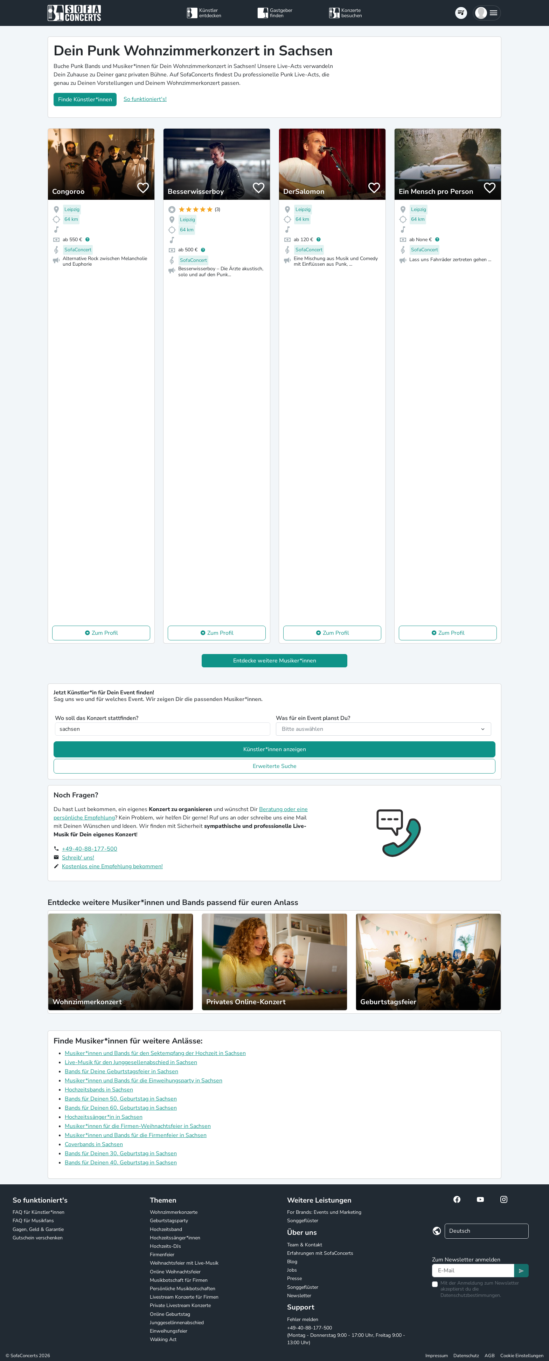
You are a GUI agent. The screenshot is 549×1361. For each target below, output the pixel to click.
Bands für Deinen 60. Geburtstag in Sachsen (121, 1108)
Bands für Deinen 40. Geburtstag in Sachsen (121, 1162)
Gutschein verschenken (38, 1237)
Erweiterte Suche (275, 766)
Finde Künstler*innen (85, 99)
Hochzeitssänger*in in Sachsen (104, 1117)
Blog (292, 1261)
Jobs (292, 1270)
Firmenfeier (162, 1254)
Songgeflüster (302, 1220)
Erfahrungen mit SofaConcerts (320, 1253)
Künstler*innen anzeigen (274, 749)
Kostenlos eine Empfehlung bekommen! (112, 866)
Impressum (436, 1356)
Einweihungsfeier (168, 1331)
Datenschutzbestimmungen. (470, 1295)
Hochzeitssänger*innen (175, 1237)
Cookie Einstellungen (521, 1356)
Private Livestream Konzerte (180, 1305)
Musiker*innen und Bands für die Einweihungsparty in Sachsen (143, 1080)
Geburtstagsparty (169, 1220)
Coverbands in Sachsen (94, 1144)
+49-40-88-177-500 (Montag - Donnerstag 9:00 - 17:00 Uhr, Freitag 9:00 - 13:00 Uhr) (346, 1335)
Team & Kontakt (304, 1244)
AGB (490, 1356)
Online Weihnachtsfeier (175, 1271)
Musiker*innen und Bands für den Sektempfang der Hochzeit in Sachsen (155, 1053)
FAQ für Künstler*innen (38, 1212)
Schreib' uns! (78, 858)
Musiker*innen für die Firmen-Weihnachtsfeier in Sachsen (138, 1126)
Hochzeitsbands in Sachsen (99, 1090)
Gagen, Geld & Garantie (38, 1229)
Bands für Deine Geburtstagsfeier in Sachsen (121, 1071)
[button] (487, 13)
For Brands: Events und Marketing (324, 1212)
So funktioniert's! (145, 99)
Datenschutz (466, 1356)
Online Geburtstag (170, 1314)
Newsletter (299, 1295)
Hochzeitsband (166, 1229)
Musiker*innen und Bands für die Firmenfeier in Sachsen (136, 1135)
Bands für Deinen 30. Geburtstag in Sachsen (121, 1153)
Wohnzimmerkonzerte (173, 1212)
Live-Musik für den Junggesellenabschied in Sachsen (131, 1062)
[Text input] (473, 1270)
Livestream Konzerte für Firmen (184, 1297)
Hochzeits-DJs (165, 1246)
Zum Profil (105, 633)
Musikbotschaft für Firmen (179, 1280)
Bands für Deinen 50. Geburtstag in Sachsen (121, 1099)
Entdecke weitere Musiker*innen (274, 661)
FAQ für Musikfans (33, 1220)
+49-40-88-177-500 (89, 849)
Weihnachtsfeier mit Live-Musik (184, 1263)
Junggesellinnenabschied (177, 1322)
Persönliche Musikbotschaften (182, 1288)
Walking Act (163, 1339)
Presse (294, 1278)
